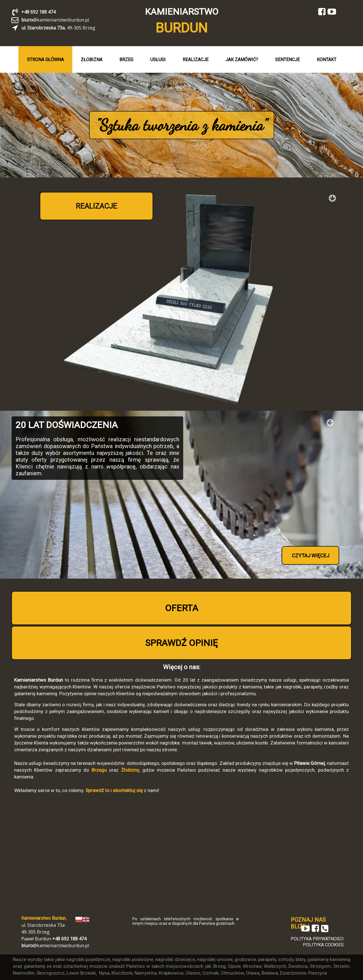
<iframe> (181, 853)
